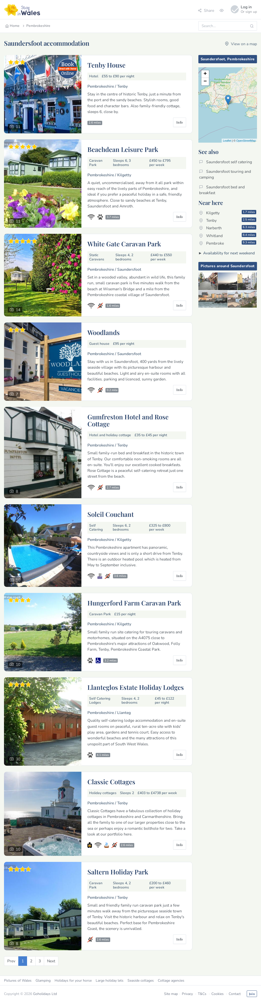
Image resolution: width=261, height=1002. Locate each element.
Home (12, 25)
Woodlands (103, 332)
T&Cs (202, 993)
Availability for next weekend (229, 253)
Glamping (43, 980)
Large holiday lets (109, 980)
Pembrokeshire (36, 25)
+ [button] (205, 74)
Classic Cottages (111, 781)
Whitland (227, 235)
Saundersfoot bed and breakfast (222, 189)
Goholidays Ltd (45, 993)
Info (179, 122)
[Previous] (11, 961)
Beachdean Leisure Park (122, 149)
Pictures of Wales (18, 980)
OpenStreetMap (246, 140)
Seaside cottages (140, 980)
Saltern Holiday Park (117, 871)
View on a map (241, 43)
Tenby (227, 220)
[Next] (51, 961)
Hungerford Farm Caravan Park (134, 602)
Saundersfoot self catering (225, 161)
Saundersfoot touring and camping (225, 174)
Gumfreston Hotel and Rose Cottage (128, 420)
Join (252, 994)
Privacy (187, 993)
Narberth (227, 228)
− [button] (205, 81)
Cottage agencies (171, 980)
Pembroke (227, 243)
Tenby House (106, 65)
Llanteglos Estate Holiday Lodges (135, 687)
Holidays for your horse (73, 980)
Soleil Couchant (110, 514)
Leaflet (227, 140)
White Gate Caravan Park (124, 243)
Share (206, 10)
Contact (235, 993)
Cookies (217, 993)
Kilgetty (227, 212)
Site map (171, 993)
